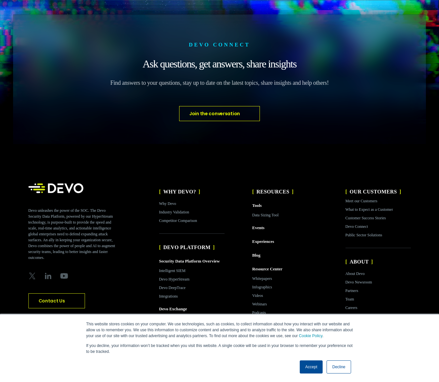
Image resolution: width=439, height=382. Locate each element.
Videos (257, 295)
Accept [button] (311, 367)
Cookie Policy (310, 336)
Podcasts (259, 312)
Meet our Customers (362, 201)
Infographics (262, 287)
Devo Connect (357, 226)
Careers (352, 307)
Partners (352, 290)
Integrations (168, 296)
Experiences (263, 241)
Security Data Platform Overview (189, 261)
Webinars (259, 304)
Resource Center (267, 268)
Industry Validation (174, 212)
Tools (257, 205)
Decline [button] (338, 367)
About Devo (355, 273)
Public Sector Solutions (364, 235)
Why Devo (167, 203)
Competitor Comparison (178, 220)
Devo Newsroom (359, 282)
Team (350, 299)
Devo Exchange (173, 308)
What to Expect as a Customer (369, 209)
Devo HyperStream (174, 279)
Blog (256, 255)
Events (258, 227)
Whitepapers (262, 278)
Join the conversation (214, 113)
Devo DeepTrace (172, 287)
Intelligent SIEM (172, 270)
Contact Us (52, 301)
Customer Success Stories (366, 218)
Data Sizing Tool (265, 215)
